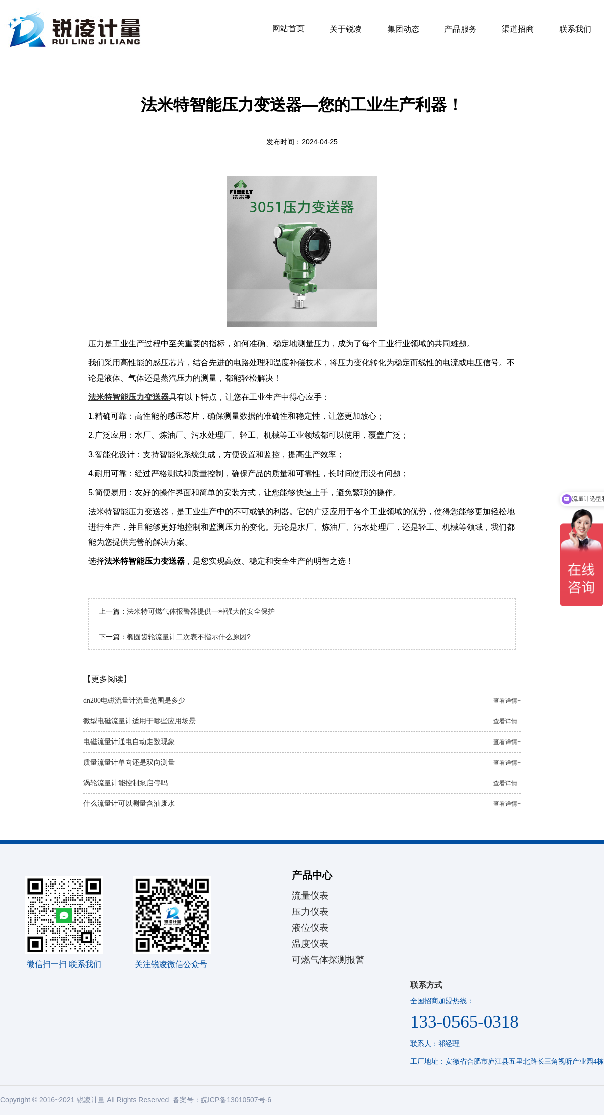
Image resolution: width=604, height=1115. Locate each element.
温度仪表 (310, 944)
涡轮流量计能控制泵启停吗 (302, 783)
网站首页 (288, 28)
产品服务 (460, 29)
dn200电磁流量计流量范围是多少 (302, 701)
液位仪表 (310, 928)
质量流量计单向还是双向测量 (302, 763)
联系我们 (575, 29)
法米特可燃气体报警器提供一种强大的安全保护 (201, 611)
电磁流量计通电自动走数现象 (302, 742)
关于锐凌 (346, 29)
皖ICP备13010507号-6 (236, 1100)
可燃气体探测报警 (328, 960)
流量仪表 (310, 895)
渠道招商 (518, 29)
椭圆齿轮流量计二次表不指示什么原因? (189, 637)
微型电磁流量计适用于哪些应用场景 (302, 721)
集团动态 (403, 29)
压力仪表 (310, 912)
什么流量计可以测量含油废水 (302, 804)
